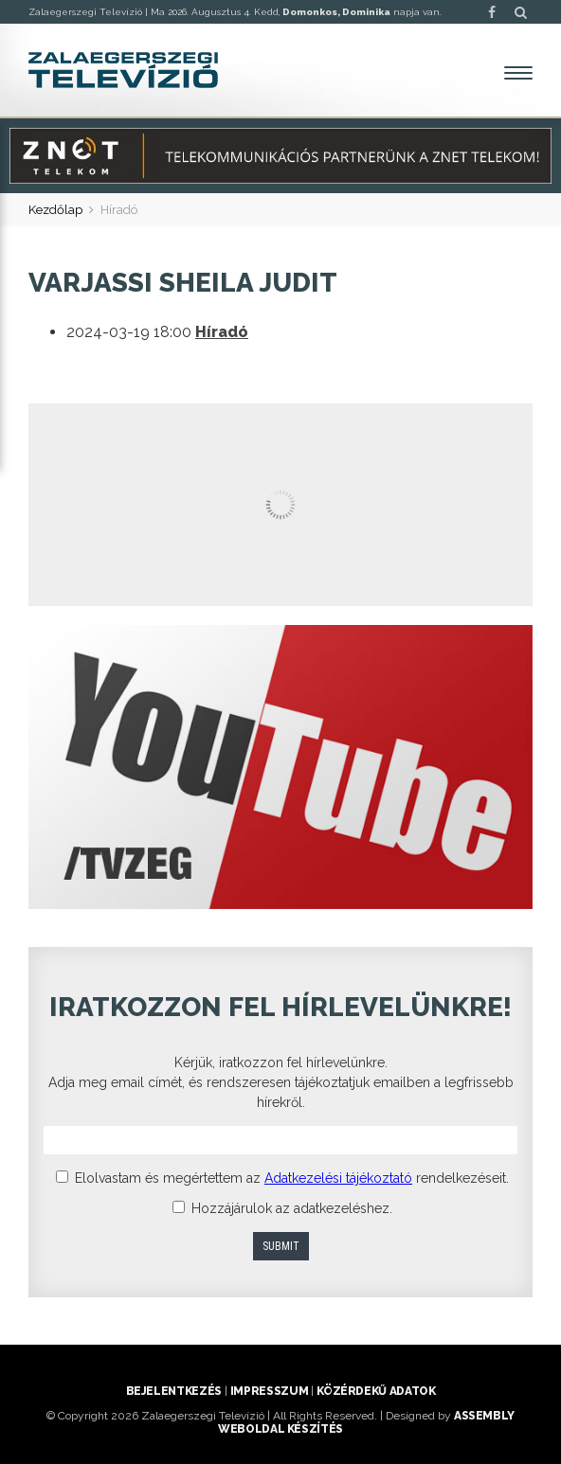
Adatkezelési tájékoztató (338, 1178)
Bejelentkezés (174, 1391)
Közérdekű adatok (376, 1391)
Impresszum (269, 1391)
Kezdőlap (55, 210)
